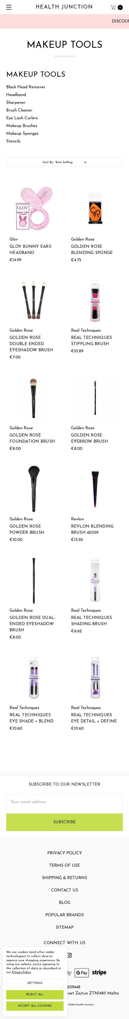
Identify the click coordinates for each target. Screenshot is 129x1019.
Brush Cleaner (19, 110)
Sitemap (65, 933)
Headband (16, 95)
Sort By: (48, 162)
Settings (34, 983)
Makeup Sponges (22, 134)
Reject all (35, 994)
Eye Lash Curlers (22, 118)
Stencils (13, 141)
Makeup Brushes (21, 126)
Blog (64, 908)
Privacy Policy (64, 858)
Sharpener (15, 103)
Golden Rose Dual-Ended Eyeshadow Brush (32, 624)
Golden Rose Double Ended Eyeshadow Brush (31, 344)
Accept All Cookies (35, 1005)
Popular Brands (64, 920)
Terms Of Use (64, 871)
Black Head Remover (25, 87)
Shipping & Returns (64, 883)
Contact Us (64, 896)
